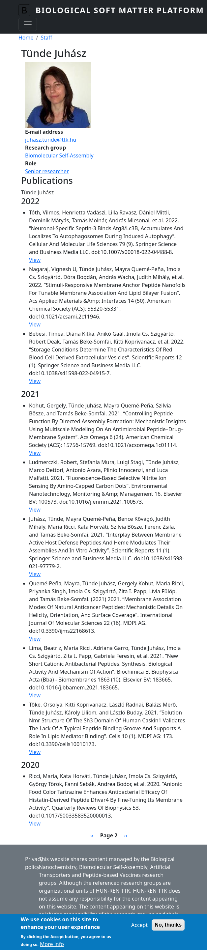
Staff (46, 37)
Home (26, 37)
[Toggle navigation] (27, 24)
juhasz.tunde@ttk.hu (50, 139)
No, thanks (168, 928)
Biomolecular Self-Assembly (59, 155)
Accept (139, 928)
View (35, 260)
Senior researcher (47, 171)
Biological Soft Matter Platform (120, 10)
